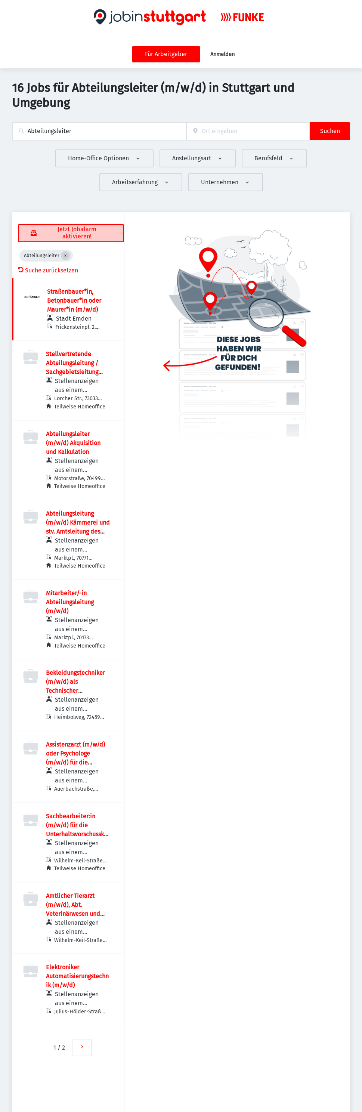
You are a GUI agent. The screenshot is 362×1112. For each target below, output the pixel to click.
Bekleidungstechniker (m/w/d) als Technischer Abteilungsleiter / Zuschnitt (75, 690)
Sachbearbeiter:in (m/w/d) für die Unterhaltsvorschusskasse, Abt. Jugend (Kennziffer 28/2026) (78, 834)
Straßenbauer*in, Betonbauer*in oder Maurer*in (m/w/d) (74, 300)
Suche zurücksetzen (48, 270)
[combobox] (99, 131)
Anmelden (222, 54)
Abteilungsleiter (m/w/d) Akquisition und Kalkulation (73, 442)
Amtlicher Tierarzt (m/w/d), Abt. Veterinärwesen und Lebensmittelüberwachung (77, 913)
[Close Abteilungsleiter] (65, 255)
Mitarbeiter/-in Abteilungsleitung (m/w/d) (70, 602)
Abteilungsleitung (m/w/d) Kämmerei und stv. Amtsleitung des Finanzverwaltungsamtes (78, 531)
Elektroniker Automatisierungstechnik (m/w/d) (77, 976)
